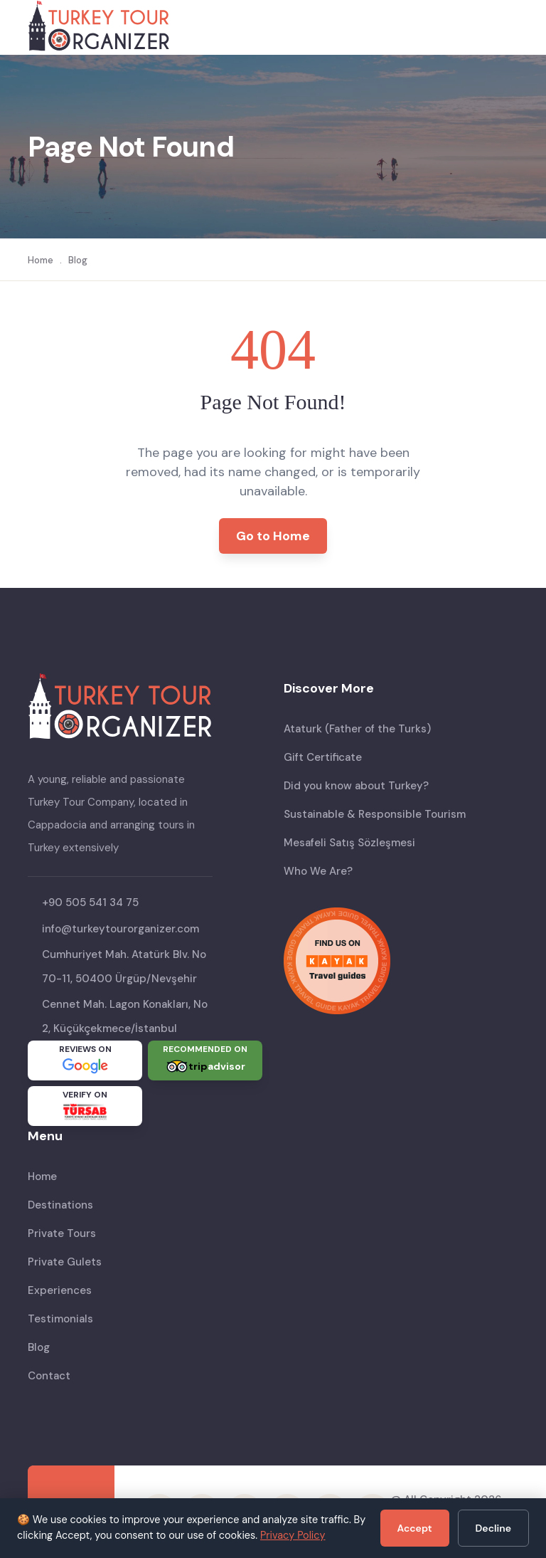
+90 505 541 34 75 (90, 902)
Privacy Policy (293, 1535)
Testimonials (60, 1319)
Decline (493, 1528)
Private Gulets (65, 1262)
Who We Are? (318, 871)
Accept (414, 1528)
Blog (77, 260)
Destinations (60, 1205)
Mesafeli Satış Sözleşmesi (349, 843)
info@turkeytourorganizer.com (120, 929)
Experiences (60, 1290)
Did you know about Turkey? (356, 786)
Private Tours (62, 1233)
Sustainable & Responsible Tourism (375, 814)
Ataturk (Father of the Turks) (357, 729)
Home (40, 260)
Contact (49, 1376)
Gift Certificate (323, 757)
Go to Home (273, 535)
